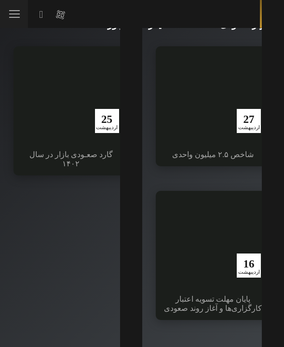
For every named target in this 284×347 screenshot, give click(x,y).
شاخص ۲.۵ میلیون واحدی (213, 154)
